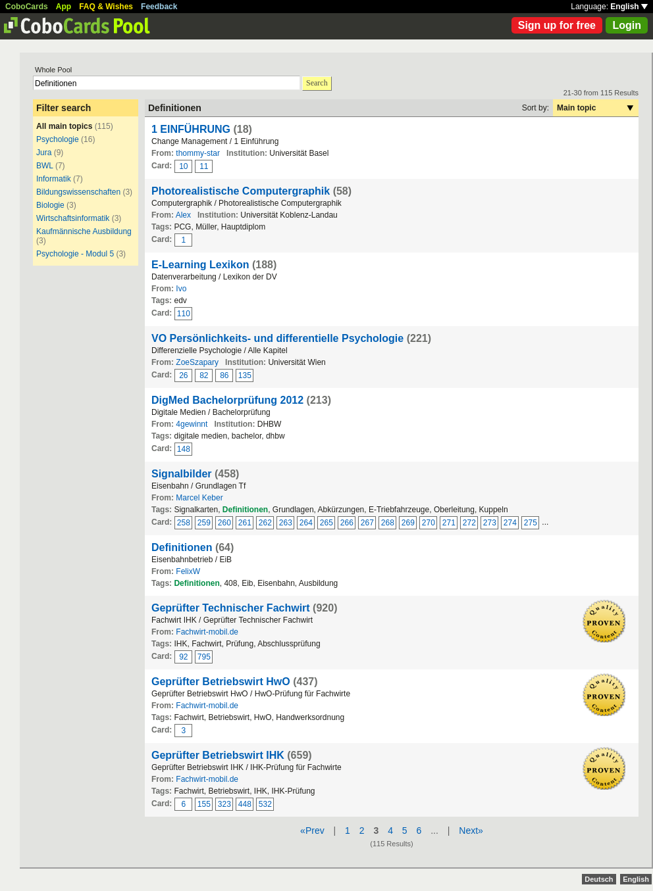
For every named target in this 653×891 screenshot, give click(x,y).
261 (244, 522)
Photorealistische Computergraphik (240, 191)
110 (183, 313)
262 (265, 522)
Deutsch (599, 879)
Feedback (159, 6)
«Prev (312, 830)
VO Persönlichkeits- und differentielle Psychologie (277, 338)
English (629, 6)
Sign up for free (557, 25)
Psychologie (57, 139)
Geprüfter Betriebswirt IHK (217, 755)
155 (204, 804)
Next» (471, 830)
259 (204, 522)
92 (183, 657)
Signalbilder (181, 473)
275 (530, 522)
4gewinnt (191, 424)
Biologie (50, 205)
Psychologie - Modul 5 (75, 253)
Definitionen (181, 547)
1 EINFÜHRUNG (190, 129)
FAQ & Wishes (106, 6)
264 (306, 522)
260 (224, 522)
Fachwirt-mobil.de (207, 632)
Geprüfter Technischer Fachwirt (230, 608)
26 (183, 375)
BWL (44, 165)
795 (204, 657)
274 (510, 522)
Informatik (53, 178)
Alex (183, 215)
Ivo (181, 288)
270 (428, 522)
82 (203, 375)
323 (224, 804)
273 (489, 522)
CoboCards (26, 6)
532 (265, 804)
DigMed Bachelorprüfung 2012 (227, 400)
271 (449, 522)
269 (408, 522)
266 (346, 522)
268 (387, 522)
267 (367, 522)
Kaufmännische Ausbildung (84, 231)
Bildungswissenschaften (78, 192)
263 (285, 522)
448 (244, 804)
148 (183, 449)
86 (224, 375)
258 (183, 522)
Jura (43, 152)
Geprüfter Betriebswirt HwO (220, 681)
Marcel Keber (199, 497)
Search (317, 82)
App (63, 6)
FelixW (188, 571)
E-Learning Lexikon (200, 264)
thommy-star (198, 153)
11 (203, 166)
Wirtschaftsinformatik (72, 218)
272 (469, 522)
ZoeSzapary (197, 362)
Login (626, 25)
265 (326, 522)
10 (183, 166)
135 (244, 375)
